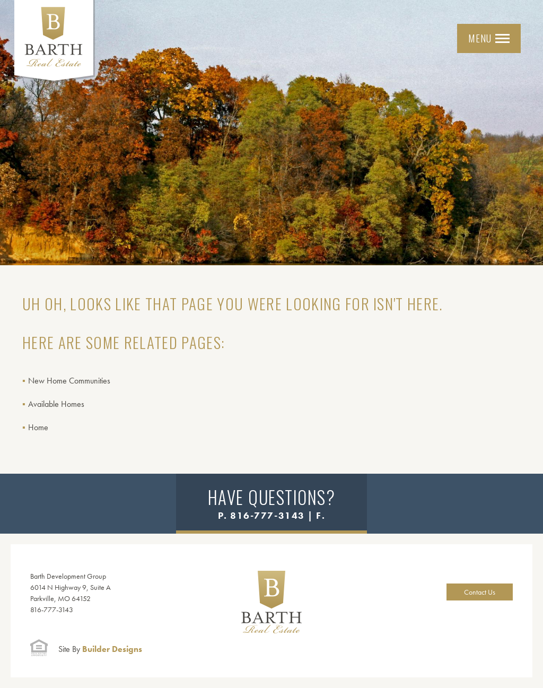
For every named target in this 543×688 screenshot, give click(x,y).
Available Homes (56, 404)
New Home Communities (69, 380)
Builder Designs (100, 649)
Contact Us (479, 592)
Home (38, 427)
